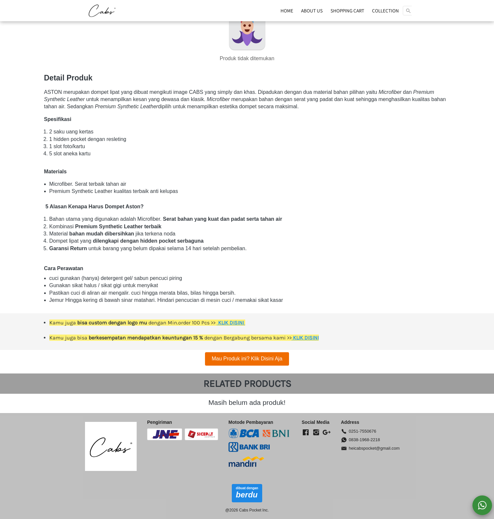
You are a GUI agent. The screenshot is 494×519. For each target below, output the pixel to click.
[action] (482, 505)
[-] (306, 432)
